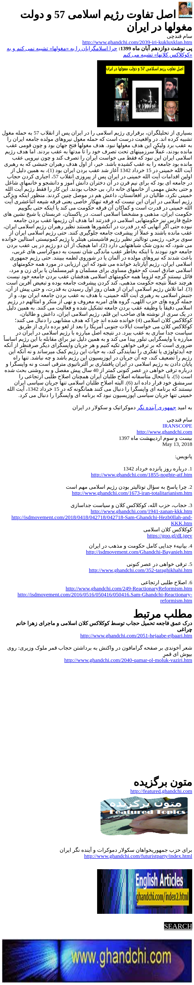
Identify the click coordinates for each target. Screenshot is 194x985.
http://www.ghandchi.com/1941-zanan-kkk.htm (141, 511)
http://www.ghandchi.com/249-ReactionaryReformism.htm (129, 588)
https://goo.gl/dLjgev (169, 535)
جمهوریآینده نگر (156, 407)
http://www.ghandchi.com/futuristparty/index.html (138, 856)
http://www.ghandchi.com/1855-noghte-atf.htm (141, 475)
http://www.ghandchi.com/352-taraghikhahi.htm (140, 570)
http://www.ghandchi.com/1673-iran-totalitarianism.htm (132, 493)
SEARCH (178, 926)
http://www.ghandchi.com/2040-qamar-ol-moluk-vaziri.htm (128, 660)
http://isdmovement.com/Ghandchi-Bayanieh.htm (139, 552)
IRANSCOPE (177, 426)
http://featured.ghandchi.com (161, 791)
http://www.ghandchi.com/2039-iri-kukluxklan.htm (137, 42)
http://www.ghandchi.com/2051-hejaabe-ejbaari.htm (136, 635)
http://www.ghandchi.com (164, 432)
